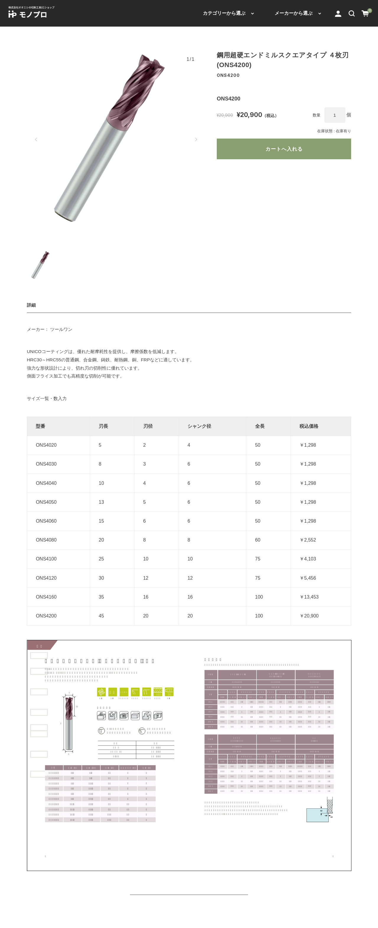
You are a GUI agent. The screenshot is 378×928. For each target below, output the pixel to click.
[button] (352, 13)
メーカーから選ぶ (293, 13)
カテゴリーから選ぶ (224, 13)
